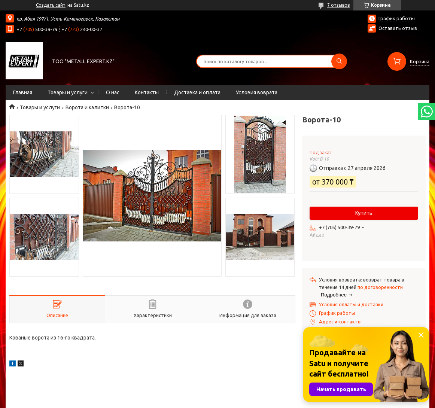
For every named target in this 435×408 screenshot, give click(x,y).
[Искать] (339, 61)
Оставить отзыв (397, 28)
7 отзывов (338, 5)
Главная (22, 92)
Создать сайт (51, 5)
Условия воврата (256, 92)
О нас (112, 92)
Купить (363, 213)
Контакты (147, 92)
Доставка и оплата (197, 92)
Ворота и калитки (87, 107)
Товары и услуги (68, 92)
